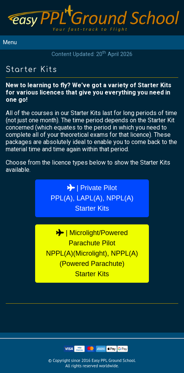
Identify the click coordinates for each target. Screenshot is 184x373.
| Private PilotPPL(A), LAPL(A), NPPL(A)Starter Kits (91, 198)
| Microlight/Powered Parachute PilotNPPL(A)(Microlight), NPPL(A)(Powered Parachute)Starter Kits (92, 253)
